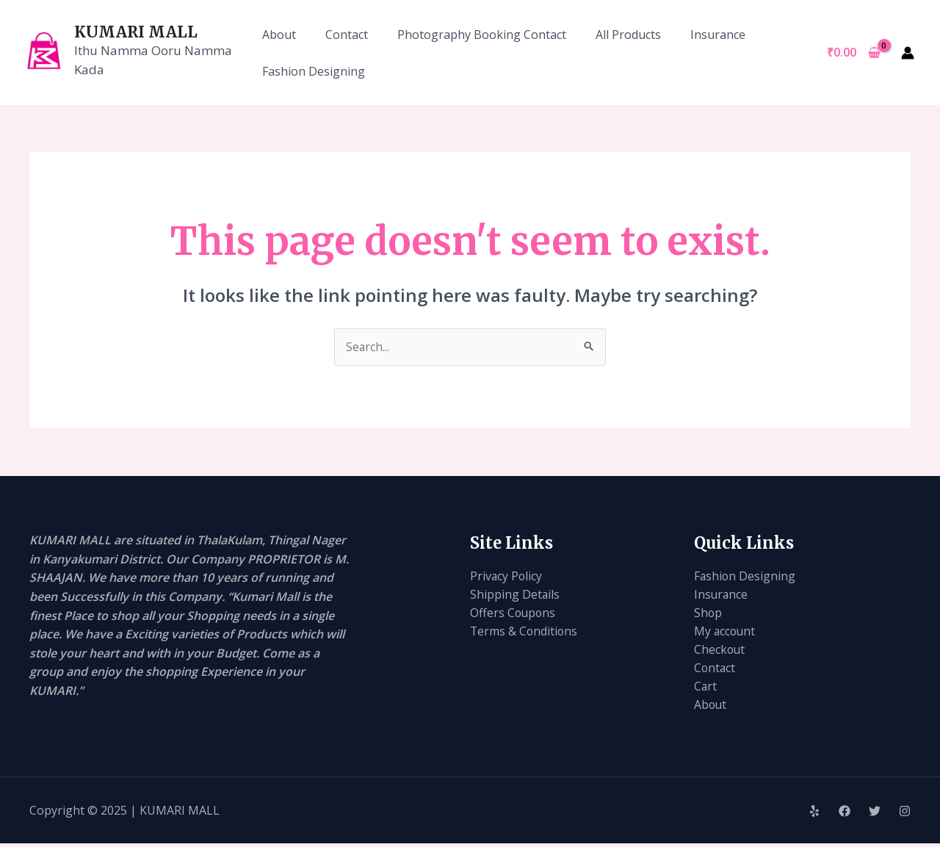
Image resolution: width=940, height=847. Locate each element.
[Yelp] (814, 815)
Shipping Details (515, 595)
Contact (346, 34)
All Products (628, 34)
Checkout (720, 652)
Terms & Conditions (524, 632)
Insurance (717, 34)
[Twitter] (875, 815)
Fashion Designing (313, 71)
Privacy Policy (506, 576)
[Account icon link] (907, 53)
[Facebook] (844, 815)
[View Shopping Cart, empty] (853, 52)
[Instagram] (905, 815)
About (279, 34)
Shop (708, 614)
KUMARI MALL (136, 32)
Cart (705, 689)
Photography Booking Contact (481, 34)
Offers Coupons (513, 614)
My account (725, 632)
